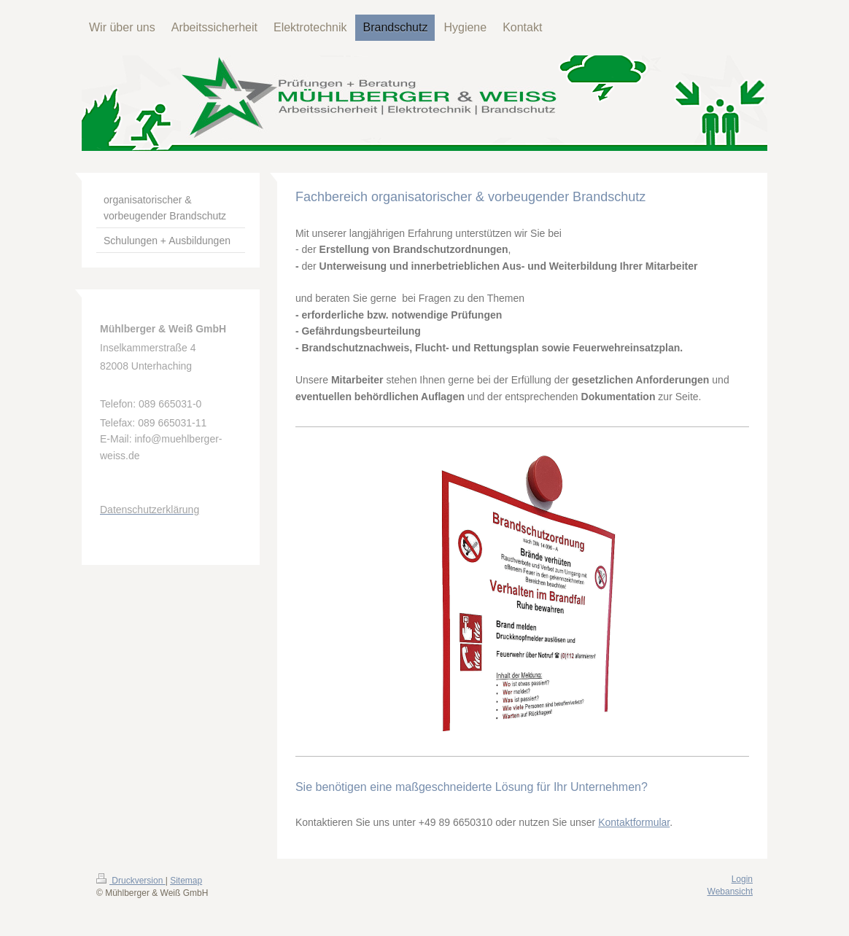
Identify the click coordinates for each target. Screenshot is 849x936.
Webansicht (730, 891)
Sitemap (186, 880)
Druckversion (131, 880)
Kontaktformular (634, 822)
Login (742, 879)
